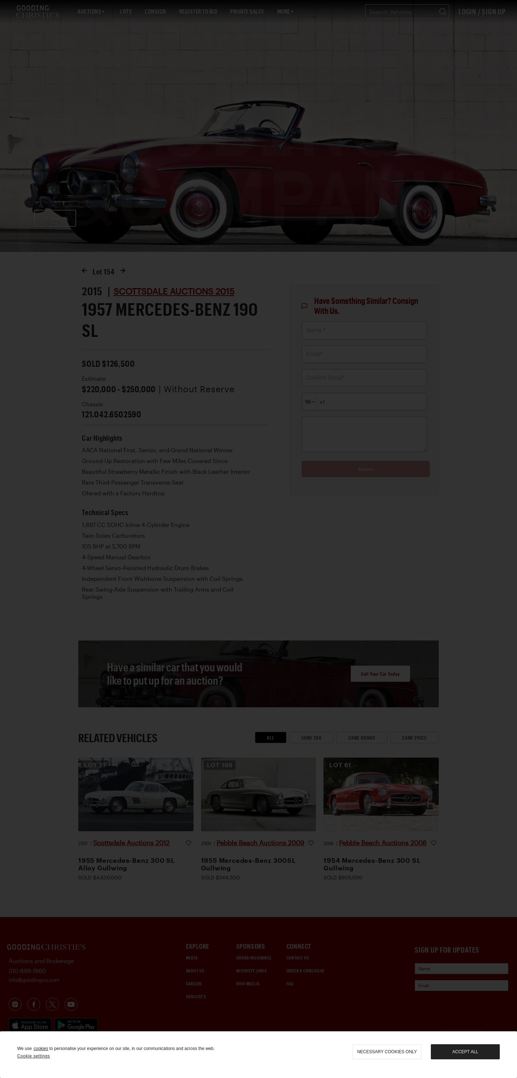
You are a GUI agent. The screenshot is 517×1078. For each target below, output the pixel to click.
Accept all (465, 1051)
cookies (40, 1048)
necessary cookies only (387, 1051)
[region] (258, 1054)
